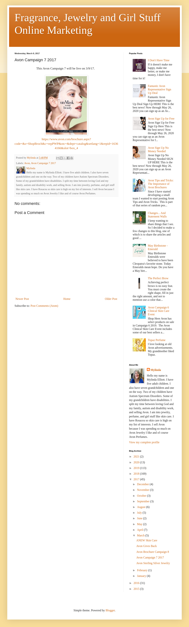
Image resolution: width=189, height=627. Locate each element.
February (142, 570)
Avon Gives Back (146, 546)
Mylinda (155, 369)
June (140, 518)
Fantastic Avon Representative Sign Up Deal (159, 89)
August (141, 507)
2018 (137, 473)
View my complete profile (144, 442)
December (143, 484)
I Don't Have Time (158, 60)
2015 (137, 588)
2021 (137, 456)
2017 (137, 479)
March (141, 535)
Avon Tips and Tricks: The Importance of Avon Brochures (161, 184)
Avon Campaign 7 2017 (43, 163)
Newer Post (22, 298)
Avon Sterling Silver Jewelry (153, 563)
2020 (137, 462)
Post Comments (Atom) (44, 305)
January (142, 575)
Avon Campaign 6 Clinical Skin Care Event (158, 311)
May (140, 524)
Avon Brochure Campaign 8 (152, 551)
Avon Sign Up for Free (161, 118)
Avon (27, 163)
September (143, 501)
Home (67, 298)
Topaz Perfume (156, 340)
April (140, 529)
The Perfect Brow (158, 278)
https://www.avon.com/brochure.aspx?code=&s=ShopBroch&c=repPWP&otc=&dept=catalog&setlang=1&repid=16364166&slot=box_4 (66, 143)
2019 (137, 468)
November (143, 489)
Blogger (110, 610)
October (142, 495)
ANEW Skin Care (146, 540)
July (140, 512)
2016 (137, 583)
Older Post (111, 298)
